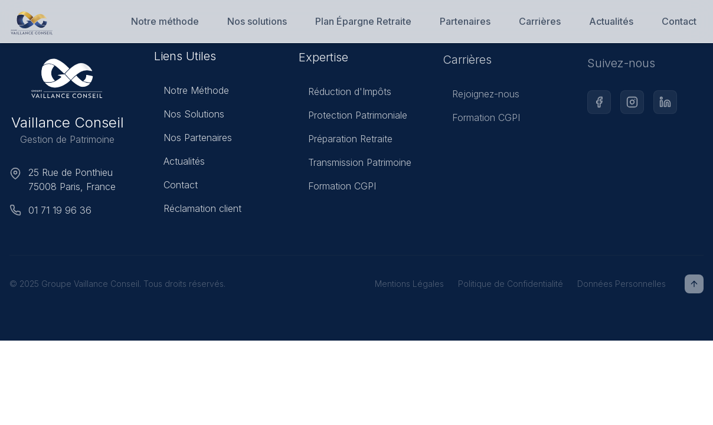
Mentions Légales (409, 284)
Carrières (540, 21)
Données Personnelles (621, 284)
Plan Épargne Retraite (363, 21)
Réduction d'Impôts (345, 95)
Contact (679, 21)
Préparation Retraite (346, 142)
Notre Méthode (191, 92)
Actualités (611, 21)
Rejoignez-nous (481, 98)
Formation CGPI (337, 189)
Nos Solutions (189, 116)
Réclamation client (197, 210)
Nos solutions (257, 21)
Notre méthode (165, 21)
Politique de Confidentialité (510, 284)
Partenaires (465, 21)
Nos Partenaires (193, 139)
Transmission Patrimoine (355, 166)
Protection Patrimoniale (353, 119)
